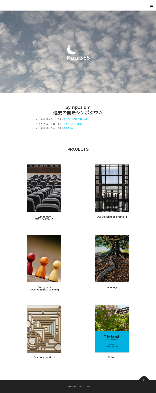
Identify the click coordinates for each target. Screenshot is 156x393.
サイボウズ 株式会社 (72, 123)
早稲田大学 (68, 128)
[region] (78, 52)
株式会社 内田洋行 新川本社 (75, 119)
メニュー (151, 5)
